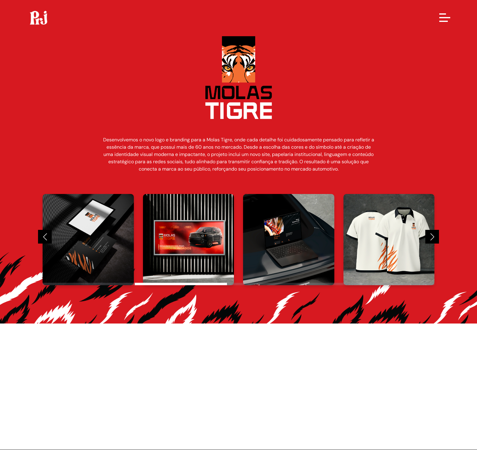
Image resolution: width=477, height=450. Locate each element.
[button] (45, 237)
